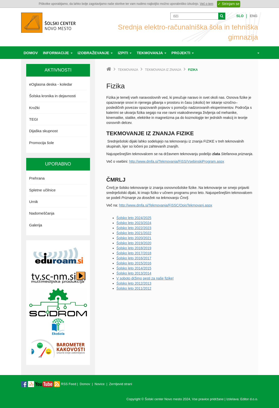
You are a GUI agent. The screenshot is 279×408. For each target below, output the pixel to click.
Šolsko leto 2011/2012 (133, 288)
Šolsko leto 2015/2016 (133, 263)
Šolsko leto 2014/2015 (133, 268)
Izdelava (232, 399)
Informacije (58, 53)
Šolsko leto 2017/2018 (133, 253)
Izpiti (125, 53)
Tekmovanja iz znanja (163, 70)
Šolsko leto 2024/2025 (133, 218)
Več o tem (206, 4)
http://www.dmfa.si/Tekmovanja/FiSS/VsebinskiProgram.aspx (176, 161)
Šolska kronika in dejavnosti (52, 96)
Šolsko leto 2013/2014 (133, 273)
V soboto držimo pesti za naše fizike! (145, 278)
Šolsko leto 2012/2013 (133, 283)
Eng (253, 16)
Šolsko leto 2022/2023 (133, 228)
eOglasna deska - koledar (50, 84)
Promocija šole (41, 143)
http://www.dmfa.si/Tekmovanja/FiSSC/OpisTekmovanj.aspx (165, 205)
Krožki (34, 108)
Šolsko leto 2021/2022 (133, 233)
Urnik (33, 201)
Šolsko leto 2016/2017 (133, 258)
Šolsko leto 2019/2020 (133, 243)
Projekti (182, 53)
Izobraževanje (95, 53)
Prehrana (37, 178)
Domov (31, 53)
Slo (240, 16)
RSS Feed (65, 384)
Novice (100, 384)
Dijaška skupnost (43, 131)
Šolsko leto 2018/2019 (133, 248)
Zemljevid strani (120, 384)
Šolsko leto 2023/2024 (133, 223)
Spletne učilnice (42, 190)
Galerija (35, 225)
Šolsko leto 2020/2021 (133, 238)
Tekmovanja (151, 53)
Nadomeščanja (41, 213)
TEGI (33, 119)
